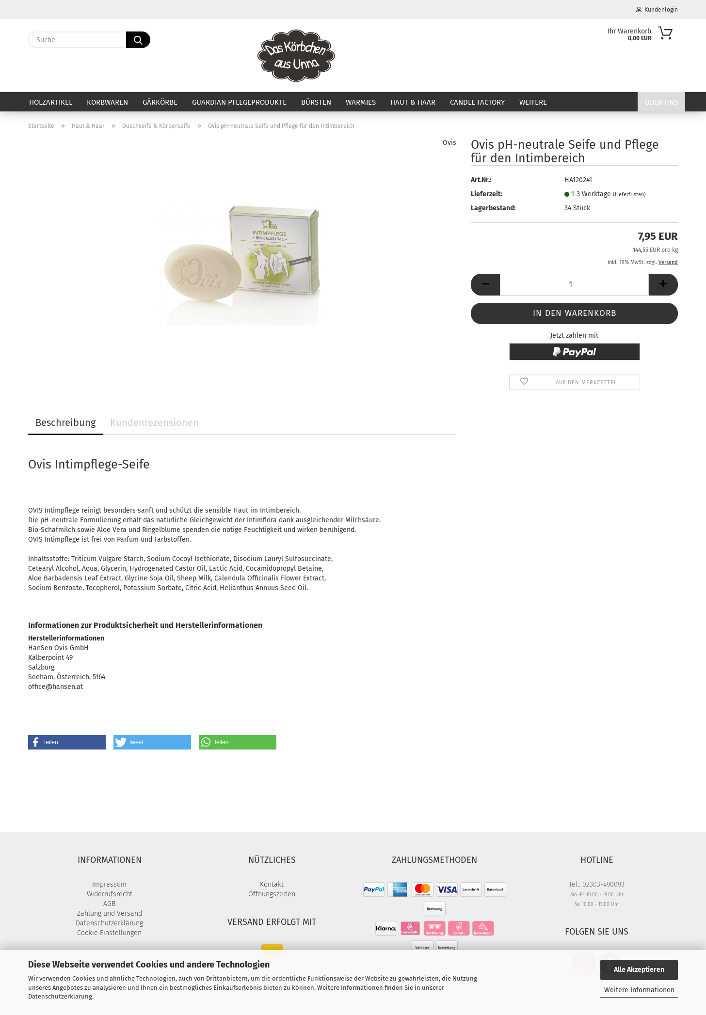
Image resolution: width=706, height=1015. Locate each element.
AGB (109, 904)
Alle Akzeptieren (639, 970)
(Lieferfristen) (629, 194)
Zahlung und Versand (109, 913)
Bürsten (316, 102)
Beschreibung (65, 422)
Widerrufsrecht (109, 894)
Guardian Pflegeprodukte (239, 102)
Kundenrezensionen (154, 422)
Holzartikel (50, 102)
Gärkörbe (160, 102)
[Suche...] (138, 39)
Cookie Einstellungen (109, 933)
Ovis (449, 143)
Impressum (109, 884)
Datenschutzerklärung (60, 996)
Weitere (533, 102)
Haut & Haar (412, 102)
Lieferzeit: (486, 194)
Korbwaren (107, 102)
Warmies (361, 102)
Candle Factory (477, 102)
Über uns (661, 102)
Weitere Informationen (639, 990)
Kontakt (272, 884)
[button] (485, 285)
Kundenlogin (657, 9)
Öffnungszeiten (271, 894)
